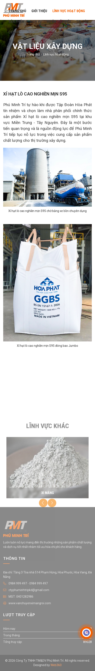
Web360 (56, 665)
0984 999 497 (18, 583)
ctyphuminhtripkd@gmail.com (29, 590)
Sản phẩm (16, 22)
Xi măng (47, 495)
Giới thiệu (39, 11)
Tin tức (82, 22)
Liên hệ (14, 32)
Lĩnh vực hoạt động (68, 11)
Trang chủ (17, 11)
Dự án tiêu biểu (59, 22)
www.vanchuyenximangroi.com (30, 603)
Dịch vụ (36, 22)
